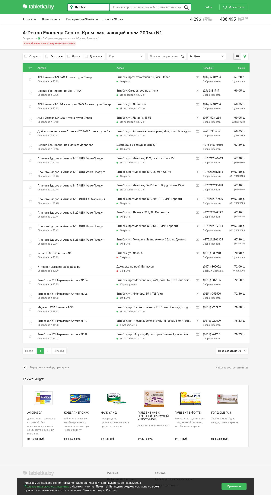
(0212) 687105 (212, 280)
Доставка (93, 56)
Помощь (160, 472)
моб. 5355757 (211, 131)
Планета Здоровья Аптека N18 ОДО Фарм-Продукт (71, 226)
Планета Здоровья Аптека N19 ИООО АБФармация (71, 199)
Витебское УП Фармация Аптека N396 (62, 294)
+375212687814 (213, 172)
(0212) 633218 (212, 253)
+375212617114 (213, 226)
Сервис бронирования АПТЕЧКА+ (60, 90)
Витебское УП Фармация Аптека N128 (62, 334)
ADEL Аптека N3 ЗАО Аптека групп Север (64, 77)
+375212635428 (213, 185)
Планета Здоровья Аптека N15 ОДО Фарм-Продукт (71, 172)
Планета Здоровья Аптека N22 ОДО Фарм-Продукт (71, 212)
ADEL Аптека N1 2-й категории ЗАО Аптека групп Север (74, 104)
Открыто (32, 56)
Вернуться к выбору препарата (46, 367)
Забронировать (212, 81)
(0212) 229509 (212, 320)
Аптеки (29, 19)
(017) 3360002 (212, 266)
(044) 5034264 (212, 77)
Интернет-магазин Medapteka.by (58, 266)
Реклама (112, 472)
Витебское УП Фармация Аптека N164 (62, 280)
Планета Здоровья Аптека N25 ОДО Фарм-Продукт (71, 239)
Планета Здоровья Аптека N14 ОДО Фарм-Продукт (71, 158)
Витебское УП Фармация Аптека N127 (62, 321)
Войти (208, 7)
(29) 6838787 (211, 90)
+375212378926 (213, 199)
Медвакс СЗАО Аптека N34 (55, 307)
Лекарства (51, 19)
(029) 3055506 (212, 293)
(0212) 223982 (212, 307)
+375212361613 (213, 158)
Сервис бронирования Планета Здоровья (65, 145)
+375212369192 (213, 212)
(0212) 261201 (212, 334)
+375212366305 (213, 239)
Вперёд (59, 350)
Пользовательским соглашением (47, 486)
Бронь (73, 56)
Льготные (53, 56)
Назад (29, 350)
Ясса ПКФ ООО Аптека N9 (54, 253)
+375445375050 (213, 144)
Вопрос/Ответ (113, 19)
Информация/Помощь (82, 19)
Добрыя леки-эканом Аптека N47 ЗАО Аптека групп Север (76, 131)
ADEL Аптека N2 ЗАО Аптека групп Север (64, 118)
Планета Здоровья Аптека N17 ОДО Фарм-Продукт (71, 185)
